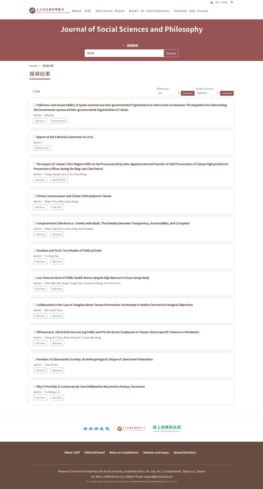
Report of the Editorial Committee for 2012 (64, 137)
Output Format (204, 88)
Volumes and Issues (191, 11)
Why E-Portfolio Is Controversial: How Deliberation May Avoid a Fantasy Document (90, 386)
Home (33, 66)
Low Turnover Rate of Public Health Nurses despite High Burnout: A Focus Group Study (92, 278)
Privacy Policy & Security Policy (148, 481)
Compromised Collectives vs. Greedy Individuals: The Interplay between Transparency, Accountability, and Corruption (112, 223)
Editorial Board (110, 11)
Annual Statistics (88, 32)
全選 (37, 91)
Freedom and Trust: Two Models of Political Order (69, 250)
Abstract (40, 120)
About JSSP (81, 11)
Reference (163, 88)
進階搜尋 (132, 45)
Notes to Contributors (149, 11)
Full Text (57, 207)
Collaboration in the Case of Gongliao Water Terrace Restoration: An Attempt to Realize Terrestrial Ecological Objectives (114, 305)
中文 (217, 2)
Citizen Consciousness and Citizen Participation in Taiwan (73, 196)
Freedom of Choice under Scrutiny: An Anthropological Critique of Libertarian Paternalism (94, 359)
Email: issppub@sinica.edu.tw (154, 476)
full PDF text (59, 120)
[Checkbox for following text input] (33, 91)
